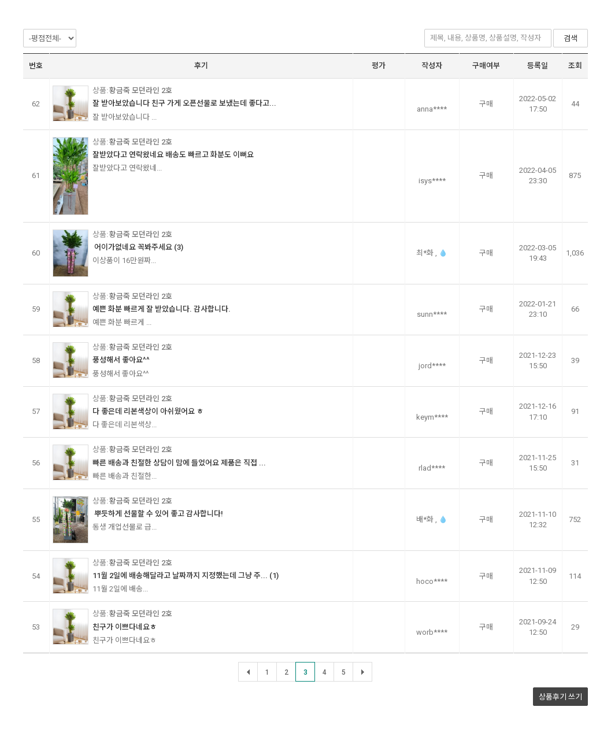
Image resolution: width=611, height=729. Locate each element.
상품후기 (560, 697)
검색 (570, 38)
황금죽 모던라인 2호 (140, 90)
